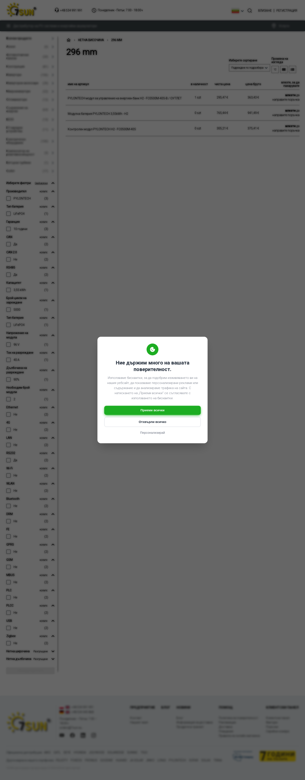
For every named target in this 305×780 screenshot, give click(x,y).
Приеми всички (152, 410)
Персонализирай (152, 433)
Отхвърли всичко (152, 422)
